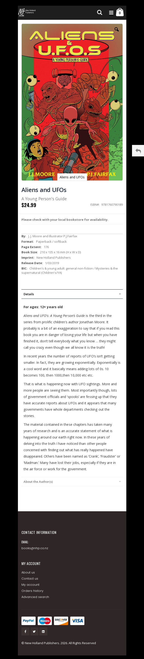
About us (28, 572)
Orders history (32, 591)
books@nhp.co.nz (34, 548)
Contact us (29, 578)
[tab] (72, 294)
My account (30, 584)
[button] (117, 33)
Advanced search (35, 597)
